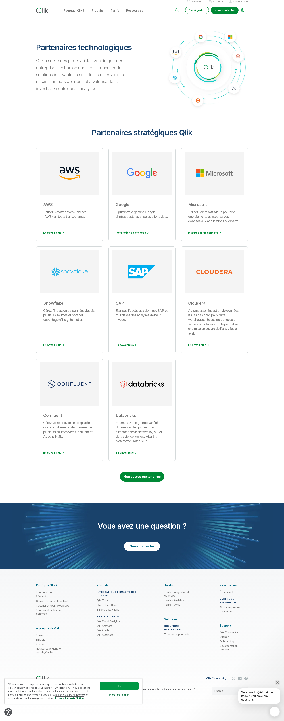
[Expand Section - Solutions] (171, 623)
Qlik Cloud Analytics (108, 625)
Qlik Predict (103, 634)
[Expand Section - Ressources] (228, 589)
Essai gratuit (197, 14)
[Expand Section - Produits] (103, 589)
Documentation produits (229, 651)
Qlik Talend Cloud (107, 608)
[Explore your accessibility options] (8, 712)
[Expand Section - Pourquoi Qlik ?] (46, 589)
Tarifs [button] (115, 14)
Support (197, 5)
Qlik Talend (103, 604)
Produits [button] (98, 14)
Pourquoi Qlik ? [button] (74, 14)
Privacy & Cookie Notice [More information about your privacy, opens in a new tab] (69, 698)
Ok (119, 685)
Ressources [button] (134, 14)
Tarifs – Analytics (174, 603)
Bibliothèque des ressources (230, 613)
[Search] (177, 14)
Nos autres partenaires (142, 480)
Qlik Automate (105, 638)
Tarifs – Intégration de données (177, 597)
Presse (40, 647)
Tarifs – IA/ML (172, 608)
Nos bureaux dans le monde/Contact (48, 654)
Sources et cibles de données (48, 615)
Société (218, 5)
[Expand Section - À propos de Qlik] (48, 632)
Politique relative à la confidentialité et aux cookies (164, 693)
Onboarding (227, 645)
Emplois (40, 643)
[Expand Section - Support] (225, 629)
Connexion (240, 5)
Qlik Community (229, 636)
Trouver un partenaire (177, 638)
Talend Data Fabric (108, 613)
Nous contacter (224, 14)
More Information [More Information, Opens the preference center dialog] (119, 694)
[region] (73, 691)
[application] (274, 711)
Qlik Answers (104, 629)
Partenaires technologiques (52, 609)
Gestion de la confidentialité (52, 604)
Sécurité (41, 600)
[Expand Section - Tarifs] (168, 589)
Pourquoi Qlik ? (45, 595)
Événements (227, 595)
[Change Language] (242, 14)
